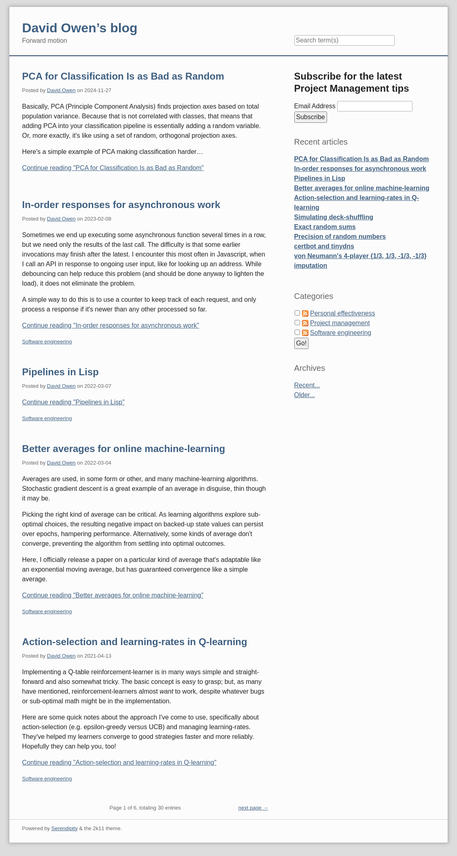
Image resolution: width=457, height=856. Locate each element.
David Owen (61, 90)
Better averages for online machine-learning (123, 448)
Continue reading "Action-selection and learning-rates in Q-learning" (119, 762)
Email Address (316, 106)
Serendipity (64, 828)
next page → (253, 808)
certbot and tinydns (324, 246)
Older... (304, 394)
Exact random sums (325, 226)
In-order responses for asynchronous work (121, 204)
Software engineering (47, 342)
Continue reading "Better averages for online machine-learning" (113, 595)
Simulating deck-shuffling (334, 217)
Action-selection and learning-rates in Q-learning (134, 641)
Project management (340, 323)
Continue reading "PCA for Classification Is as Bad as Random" (113, 167)
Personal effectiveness (342, 313)
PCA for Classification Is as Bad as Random (123, 76)
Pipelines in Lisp (60, 371)
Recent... (307, 385)
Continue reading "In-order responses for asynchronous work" (110, 325)
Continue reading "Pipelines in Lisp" (73, 402)
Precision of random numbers (340, 236)
